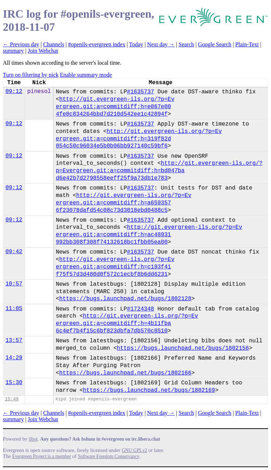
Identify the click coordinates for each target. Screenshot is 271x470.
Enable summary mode (86, 75)
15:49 (11, 399)
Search (186, 44)
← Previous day (21, 44)
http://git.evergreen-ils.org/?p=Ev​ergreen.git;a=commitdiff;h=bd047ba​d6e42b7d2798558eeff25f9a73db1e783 (159, 170)
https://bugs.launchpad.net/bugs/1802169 (149, 390)
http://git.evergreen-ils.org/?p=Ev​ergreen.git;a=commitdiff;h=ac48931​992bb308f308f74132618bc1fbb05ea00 (149, 234)
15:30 (13, 382)
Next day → (161, 44)
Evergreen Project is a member (41, 456)
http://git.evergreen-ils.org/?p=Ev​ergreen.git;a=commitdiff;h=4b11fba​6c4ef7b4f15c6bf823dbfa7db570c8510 (127, 323)
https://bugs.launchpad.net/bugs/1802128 (125, 299)
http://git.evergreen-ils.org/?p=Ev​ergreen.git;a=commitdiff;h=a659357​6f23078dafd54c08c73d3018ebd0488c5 (123, 203)
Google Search (214, 44)
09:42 (13, 252)
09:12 (13, 91)
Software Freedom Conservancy (108, 456)
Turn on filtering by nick (31, 75)
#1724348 (140, 309)
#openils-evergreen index (96, 44)
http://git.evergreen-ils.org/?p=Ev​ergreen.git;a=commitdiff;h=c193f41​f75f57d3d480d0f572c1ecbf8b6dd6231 (115, 267)
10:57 (13, 284)
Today (136, 44)
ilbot (33, 439)
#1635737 (140, 92)
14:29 (13, 358)
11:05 (13, 309)
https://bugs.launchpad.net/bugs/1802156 (183, 348)
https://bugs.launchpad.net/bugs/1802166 (125, 373)
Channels (53, 44)
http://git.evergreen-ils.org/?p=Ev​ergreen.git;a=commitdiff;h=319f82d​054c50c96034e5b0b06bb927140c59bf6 (139, 139)
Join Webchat (43, 51)
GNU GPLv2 (134, 450)
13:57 (13, 340)
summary (13, 51)
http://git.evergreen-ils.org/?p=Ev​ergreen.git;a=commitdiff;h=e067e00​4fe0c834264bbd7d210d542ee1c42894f (115, 106)
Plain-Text (247, 44)
